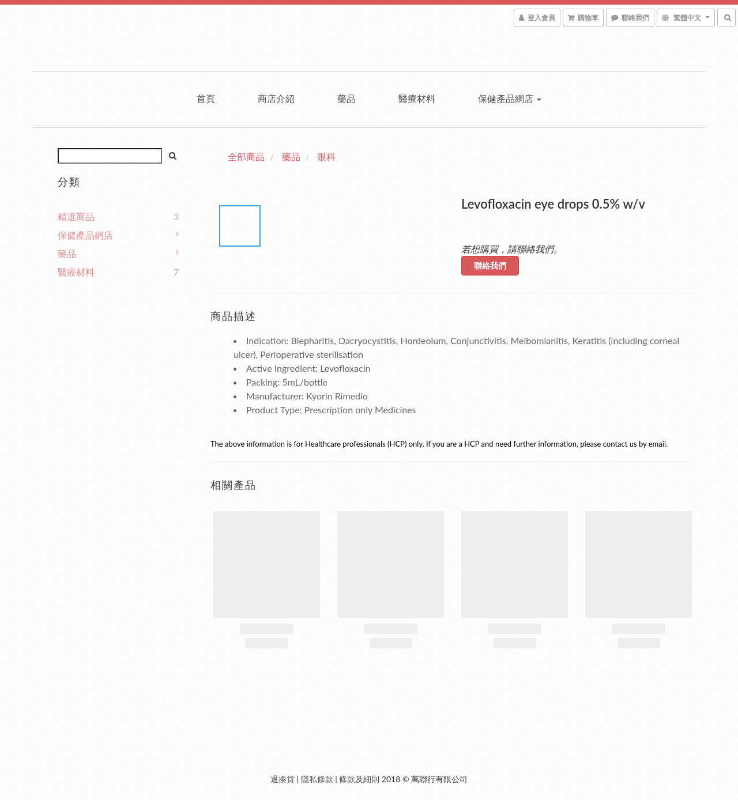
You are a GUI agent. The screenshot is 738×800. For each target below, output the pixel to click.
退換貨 (282, 779)
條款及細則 (359, 779)
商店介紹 (276, 98)
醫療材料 (416, 98)
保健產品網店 (509, 98)
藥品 (346, 98)
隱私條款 (317, 779)
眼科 (326, 156)
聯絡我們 (490, 265)
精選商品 (76, 216)
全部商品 (246, 156)
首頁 (206, 98)
